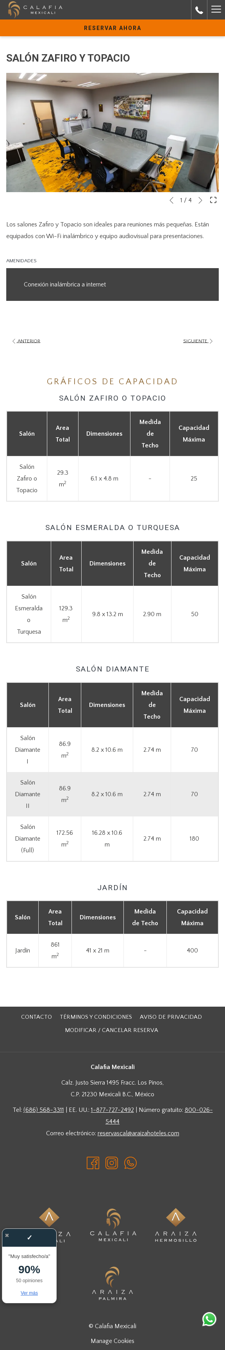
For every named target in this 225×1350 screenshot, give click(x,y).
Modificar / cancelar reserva (111, 1030)
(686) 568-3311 (43, 1109)
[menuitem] (36, 1017)
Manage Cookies (112, 1341)
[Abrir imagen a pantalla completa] (213, 199)
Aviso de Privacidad (171, 1017)
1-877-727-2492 (112, 1109)
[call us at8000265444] (199, 9)
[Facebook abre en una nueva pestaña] (93, 1162)
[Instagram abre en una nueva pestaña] (111, 1162)
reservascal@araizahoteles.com (138, 1133)
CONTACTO (36, 1017)
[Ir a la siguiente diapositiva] (200, 200)
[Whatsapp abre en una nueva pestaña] (130, 1162)
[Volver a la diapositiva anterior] (171, 200)
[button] (112, 132)
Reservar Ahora (112, 28)
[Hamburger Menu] (216, 9)
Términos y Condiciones (96, 1017)
